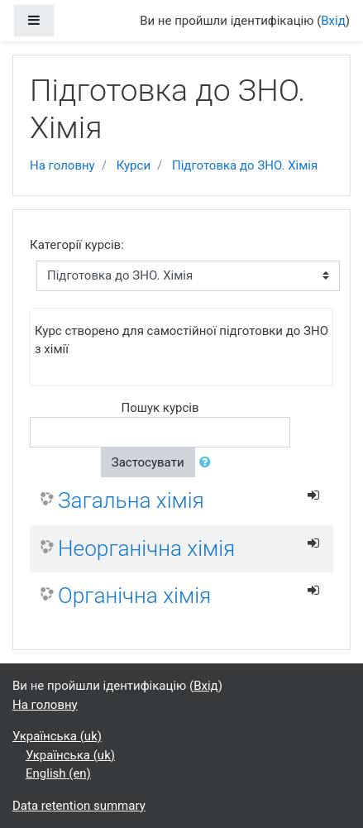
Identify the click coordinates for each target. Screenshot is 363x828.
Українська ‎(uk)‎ (57, 736)
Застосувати (148, 462)
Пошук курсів (159, 407)
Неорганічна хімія (146, 548)
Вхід (333, 20)
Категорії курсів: (77, 244)
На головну (62, 165)
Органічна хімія (134, 595)
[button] (208, 462)
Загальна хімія (131, 500)
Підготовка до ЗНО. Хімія (245, 165)
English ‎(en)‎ (58, 773)
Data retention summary (79, 805)
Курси (133, 165)
